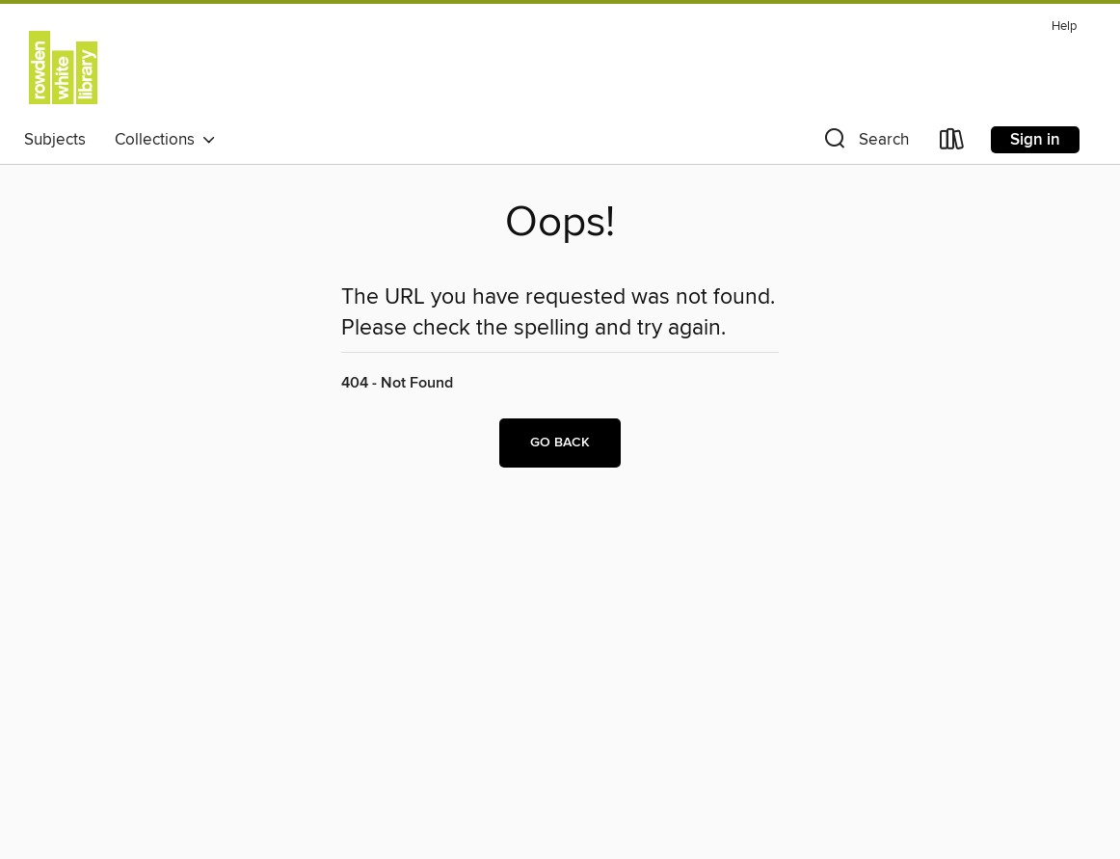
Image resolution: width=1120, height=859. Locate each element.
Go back (560, 442)
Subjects (55, 139)
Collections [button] (165, 139)
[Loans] (952, 143)
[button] (864, 143)
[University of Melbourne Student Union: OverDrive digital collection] (64, 66)
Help (1064, 26)
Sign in (1035, 139)
